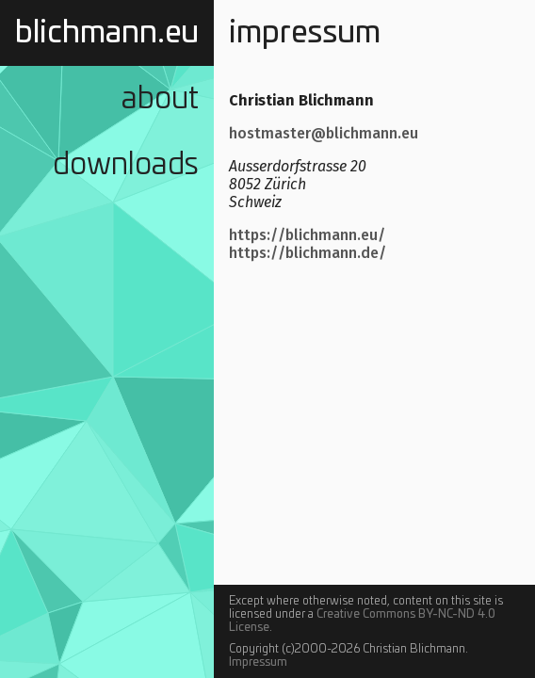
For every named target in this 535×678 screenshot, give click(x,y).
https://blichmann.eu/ (307, 235)
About (160, 99)
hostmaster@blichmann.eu (323, 133)
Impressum (258, 662)
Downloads (126, 165)
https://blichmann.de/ (307, 253)
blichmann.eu (107, 33)
